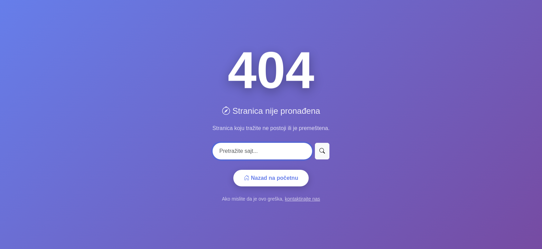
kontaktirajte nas (302, 199)
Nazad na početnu (271, 178)
